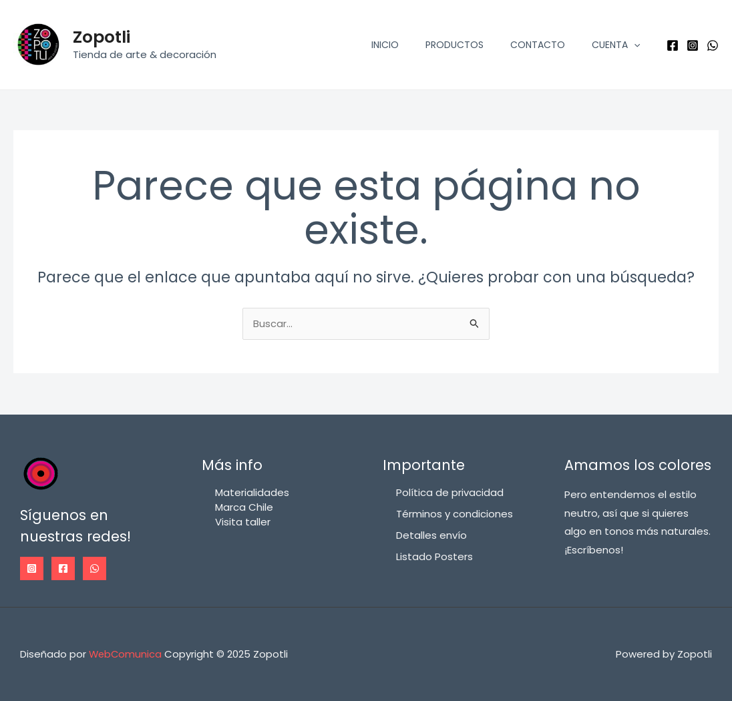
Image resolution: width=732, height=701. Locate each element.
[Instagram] (693, 45)
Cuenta (616, 44)
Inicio (385, 44)
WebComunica (126, 654)
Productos (454, 44)
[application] (634, 44)
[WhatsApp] (713, 45)
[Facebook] (673, 45)
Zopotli (101, 37)
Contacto (537, 44)
